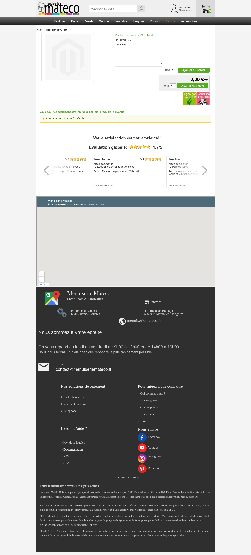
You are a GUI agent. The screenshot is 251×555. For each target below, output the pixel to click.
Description (120, 44)
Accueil (40, 30)
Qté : (167, 70)
